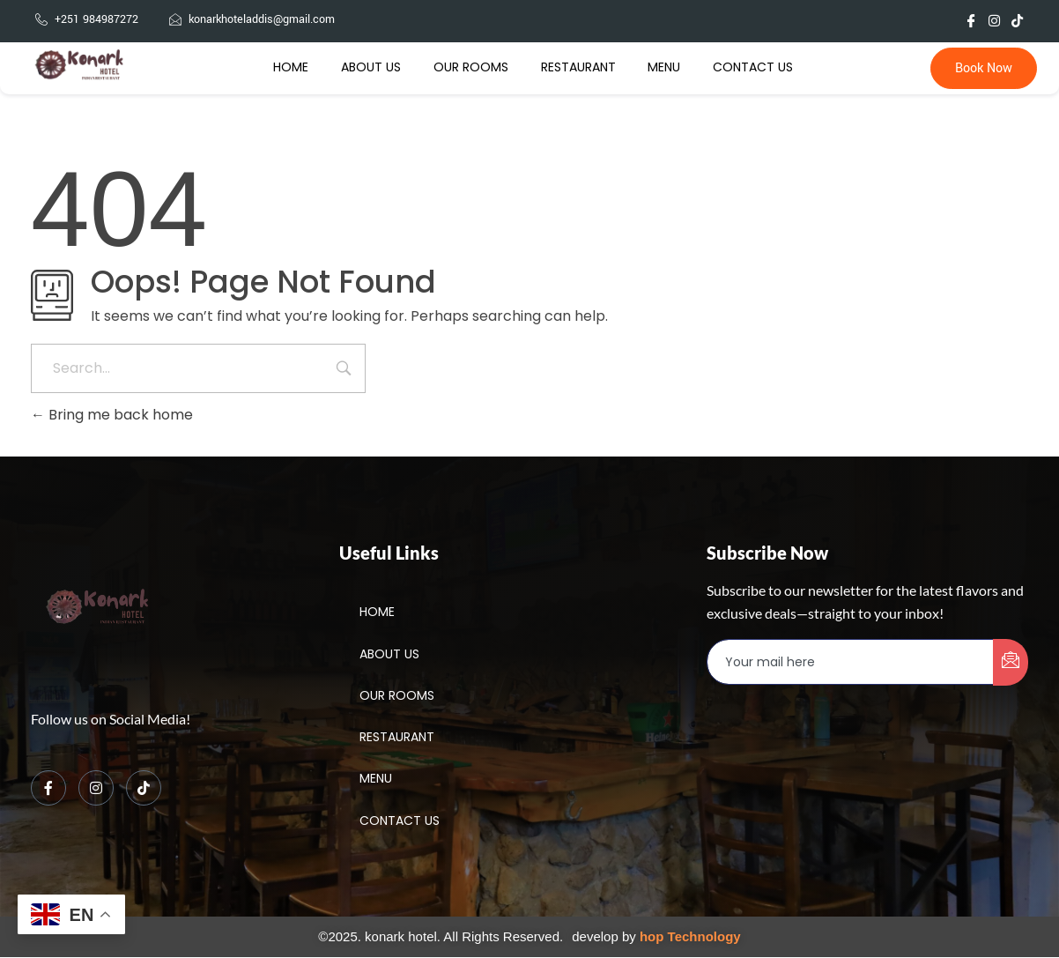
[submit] (1010, 663)
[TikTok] (143, 788)
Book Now (983, 69)
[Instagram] (96, 788)
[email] (851, 663)
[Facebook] (48, 788)
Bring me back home (112, 415)
